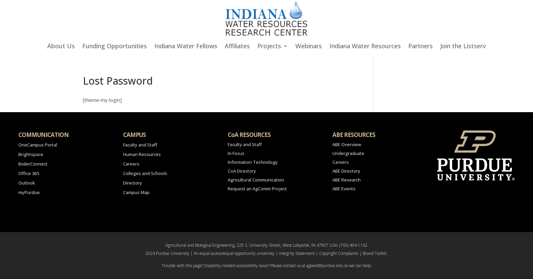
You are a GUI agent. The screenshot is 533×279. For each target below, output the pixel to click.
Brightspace (30, 154)
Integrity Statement (297, 253)
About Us (61, 46)
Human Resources (142, 154)
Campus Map (136, 192)
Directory (132, 183)
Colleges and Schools (145, 173)
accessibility (247, 265)
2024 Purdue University (167, 253)
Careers (131, 164)
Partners (420, 46)
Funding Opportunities (114, 46)
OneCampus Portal (37, 145)
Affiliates (237, 46)
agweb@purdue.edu (324, 265)
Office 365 (28, 173)
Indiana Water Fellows (185, 46)
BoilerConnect (33, 164)
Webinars (308, 46)
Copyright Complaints (338, 253)
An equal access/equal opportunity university (234, 253)
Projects (269, 46)
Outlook (26, 183)
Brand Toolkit (374, 253)
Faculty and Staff (140, 145)
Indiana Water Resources (365, 46)
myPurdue (29, 192)
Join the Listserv (463, 46)
